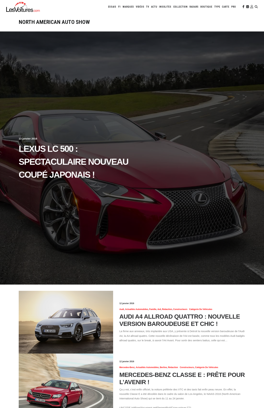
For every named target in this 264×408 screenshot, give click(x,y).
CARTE (225, 6)
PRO (233, 6)
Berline (163, 367)
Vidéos (140, 6)
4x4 (159, 309)
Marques (128, 6)
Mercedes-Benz (127, 367)
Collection (180, 6)
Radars (194, 6)
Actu (154, 6)
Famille (152, 309)
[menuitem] (112, 6)
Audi (121, 309)
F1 (119, 6)
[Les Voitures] (23, 7)
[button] (243, 6)
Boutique (206, 6)
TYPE (217, 6)
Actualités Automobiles (136, 309)
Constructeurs (180, 309)
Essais (112, 6)
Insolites (165, 6)
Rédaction (167, 309)
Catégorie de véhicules (200, 309)
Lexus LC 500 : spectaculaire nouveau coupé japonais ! (73, 162)
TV (147, 6)
